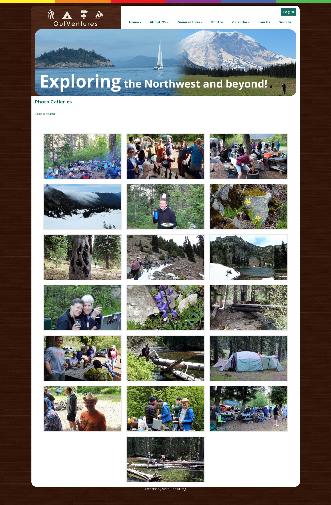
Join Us (264, 22)
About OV (159, 22)
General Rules (190, 22)
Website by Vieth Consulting (165, 489)
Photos (217, 22)
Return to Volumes (45, 113)
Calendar (241, 22)
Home (135, 22)
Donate (284, 22)
